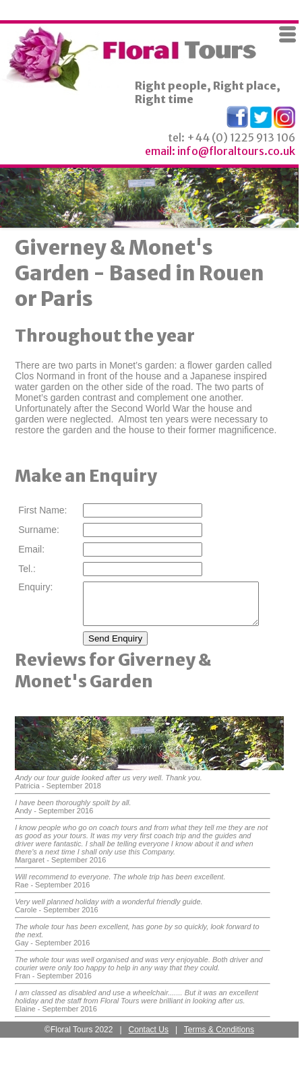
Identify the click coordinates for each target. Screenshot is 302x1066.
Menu (288, 34)
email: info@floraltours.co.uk (220, 151)
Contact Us (149, 1037)
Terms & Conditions (219, 1037)
